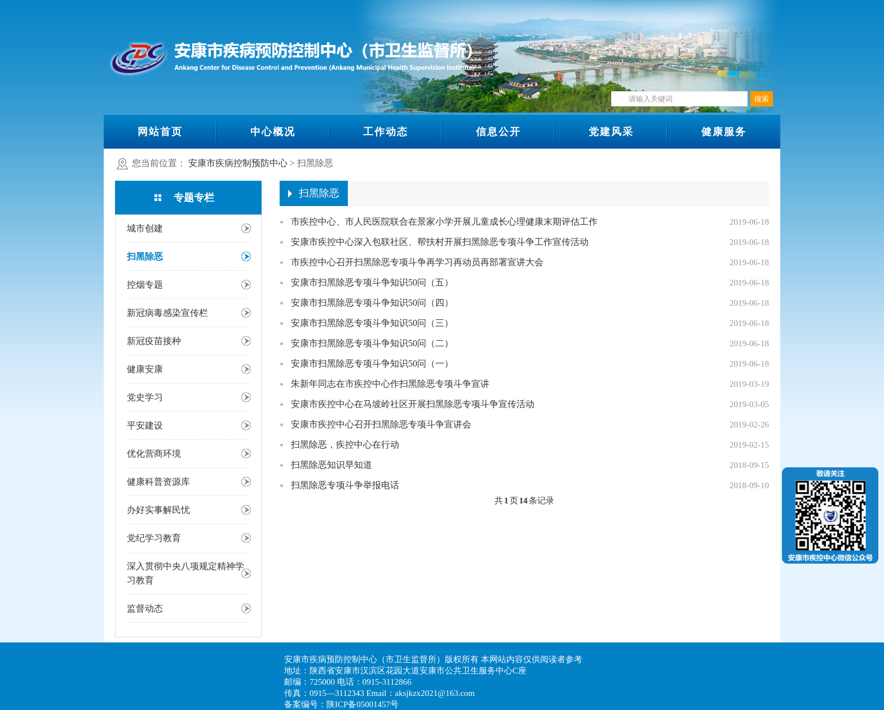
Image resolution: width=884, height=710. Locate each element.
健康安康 (145, 369)
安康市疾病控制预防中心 (238, 163)
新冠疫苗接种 (154, 341)
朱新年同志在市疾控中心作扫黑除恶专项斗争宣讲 (390, 384)
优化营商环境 (154, 453)
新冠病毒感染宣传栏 (167, 313)
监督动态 (145, 608)
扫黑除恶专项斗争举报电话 (345, 485)
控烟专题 (145, 284)
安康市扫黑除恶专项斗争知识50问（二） (372, 343)
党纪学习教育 (154, 538)
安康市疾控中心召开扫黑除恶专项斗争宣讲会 (381, 424)
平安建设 (145, 425)
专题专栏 (194, 197)
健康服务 (723, 131)
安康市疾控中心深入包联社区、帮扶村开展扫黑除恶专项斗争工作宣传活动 (440, 242)
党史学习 (145, 397)
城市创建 (145, 228)
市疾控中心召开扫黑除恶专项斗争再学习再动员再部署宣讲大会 (417, 262)
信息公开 (498, 131)
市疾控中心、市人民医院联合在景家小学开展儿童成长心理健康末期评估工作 (444, 221)
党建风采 (611, 131)
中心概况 (272, 131)
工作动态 (385, 131)
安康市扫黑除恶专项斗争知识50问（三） (372, 323)
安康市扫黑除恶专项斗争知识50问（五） (372, 282)
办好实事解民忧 (158, 510)
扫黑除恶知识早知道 (331, 465)
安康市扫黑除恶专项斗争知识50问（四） (372, 302)
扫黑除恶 (145, 256)
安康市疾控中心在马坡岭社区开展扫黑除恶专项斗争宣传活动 (412, 404)
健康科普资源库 (158, 481)
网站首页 (160, 131)
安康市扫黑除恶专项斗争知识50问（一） (372, 363)
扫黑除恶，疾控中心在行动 (345, 444)
